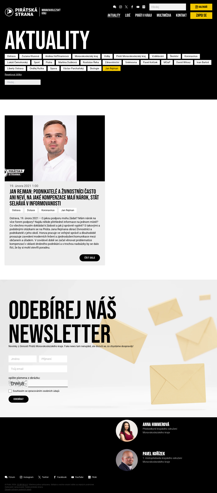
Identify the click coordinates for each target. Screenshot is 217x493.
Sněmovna (131, 62)
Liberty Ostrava (15, 68)
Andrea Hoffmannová (57, 56)
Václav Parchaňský (73, 68)
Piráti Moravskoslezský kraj (131, 56)
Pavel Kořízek (150, 62)
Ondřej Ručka (37, 68)
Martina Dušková (67, 62)
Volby (107, 56)
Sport (37, 62)
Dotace (31, 210)
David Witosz (183, 62)
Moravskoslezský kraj (86, 56)
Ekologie (94, 68)
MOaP (167, 62)
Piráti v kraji (143, 16)
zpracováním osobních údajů (43, 391)
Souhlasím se (36, 391)
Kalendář (201, 7)
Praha (49, 62)
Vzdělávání (158, 56)
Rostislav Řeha (91, 62)
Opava (53, 68)
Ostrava (11, 56)
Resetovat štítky (13, 74)
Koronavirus (190, 56)
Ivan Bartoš (203, 62)
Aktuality (114, 16)
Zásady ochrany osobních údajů (18, 489)
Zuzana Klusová (30, 56)
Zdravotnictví (112, 62)
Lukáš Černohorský (17, 62)
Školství (174, 56)
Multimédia (164, 16)
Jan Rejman (111, 68)
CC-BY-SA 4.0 (22, 485)
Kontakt (181, 16)
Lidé (127, 16)
